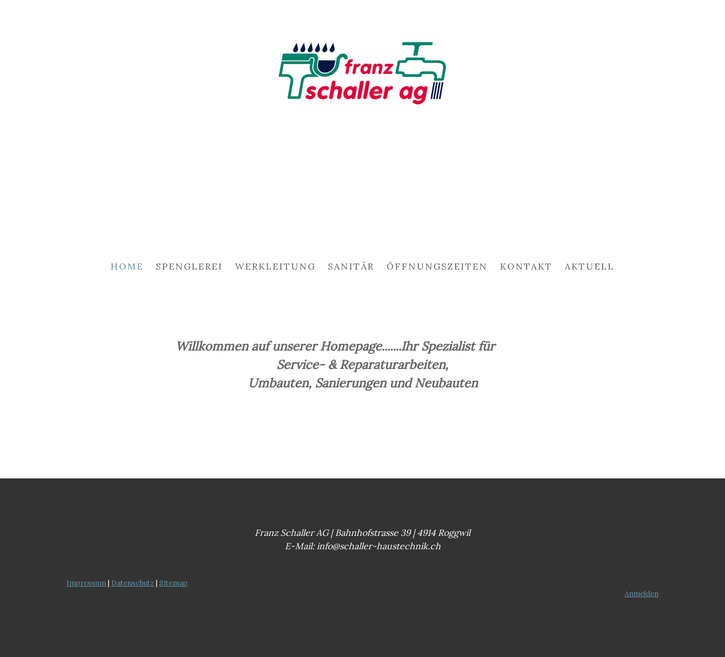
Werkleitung (275, 266)
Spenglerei (189, 266)
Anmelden (641, 593)
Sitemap (173, 583)
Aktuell (589, 266)
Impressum (86, 583)
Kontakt (526, 266)
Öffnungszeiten (437, 266)
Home (127, 266)
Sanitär (351, 266)
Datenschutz (132, 583)
